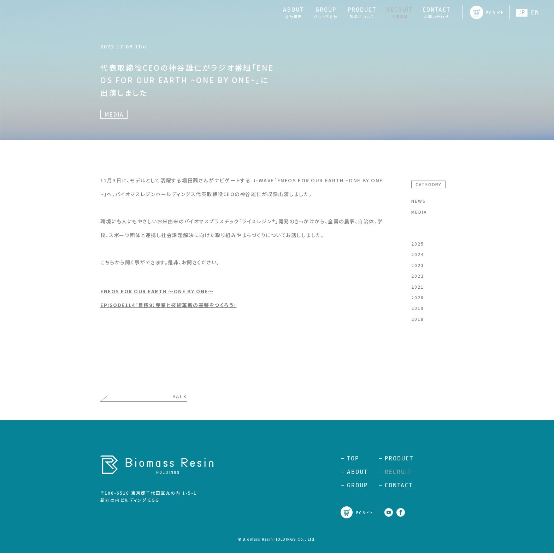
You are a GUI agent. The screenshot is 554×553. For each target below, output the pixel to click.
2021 (417, 287)
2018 (417, 319)
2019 (417, 308)
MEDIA (419, 212)
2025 (417, 244)
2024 (417, 254)
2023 (417, 265)
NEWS (418, 201)
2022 (417, 276)
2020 (417, 297)
